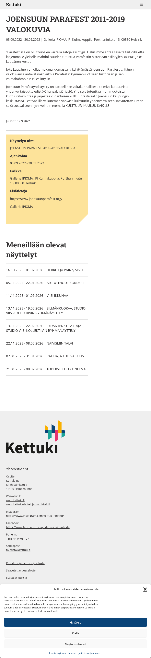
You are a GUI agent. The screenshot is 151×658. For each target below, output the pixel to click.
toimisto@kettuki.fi (18, 550)
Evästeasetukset (16, 578)
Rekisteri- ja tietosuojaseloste (84, 653)
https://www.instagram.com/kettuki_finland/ (35, 516)
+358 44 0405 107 (17, 538)
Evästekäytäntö (57, 653)
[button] (145, 589)
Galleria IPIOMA (21, 207)
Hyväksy (75, 622)
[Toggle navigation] (141, 4)
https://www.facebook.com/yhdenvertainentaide (38, 527)
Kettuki (13, 4)
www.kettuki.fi (15, 500)
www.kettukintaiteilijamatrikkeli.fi (28, 504)
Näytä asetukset (75, 644)
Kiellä (75, 633)
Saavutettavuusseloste (21, 570)
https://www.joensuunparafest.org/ (36, 199)
